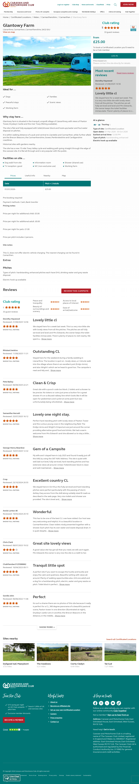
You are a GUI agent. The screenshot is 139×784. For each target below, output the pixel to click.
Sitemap (61, 775)
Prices (13, 175)
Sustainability (87, 775)
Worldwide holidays (89, 12)
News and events (88, 5)
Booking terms (42, 775)
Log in (114, 56)
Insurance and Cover (24, 12)
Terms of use (32, 775)
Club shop (75, 5)
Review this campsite (76, 291)
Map (64, 175)
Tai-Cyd (108, 663)
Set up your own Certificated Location (65, 710)
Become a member (13, 720)
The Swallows (44, 663)
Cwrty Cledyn (77, 663)
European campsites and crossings (66, 12)
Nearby (47, 175)
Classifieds (100, 5)
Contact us (54, 722)
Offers (102, 12)
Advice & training (115, 12)
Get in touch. (109, 729)
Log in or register (63, 5)
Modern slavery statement (73, 775)
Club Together (130, 12)
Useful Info (30, 175)
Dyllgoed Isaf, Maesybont (16, 663)
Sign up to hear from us (118, 715)
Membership (8, 12)
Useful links (56, 697)
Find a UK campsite (42, 12)
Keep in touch (102, 697)
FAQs (108, 5)
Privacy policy (53, 775)
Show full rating (11, 330)
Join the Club (12, 697)
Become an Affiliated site (60, 706)
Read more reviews (125, 73)
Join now (128, 4)
